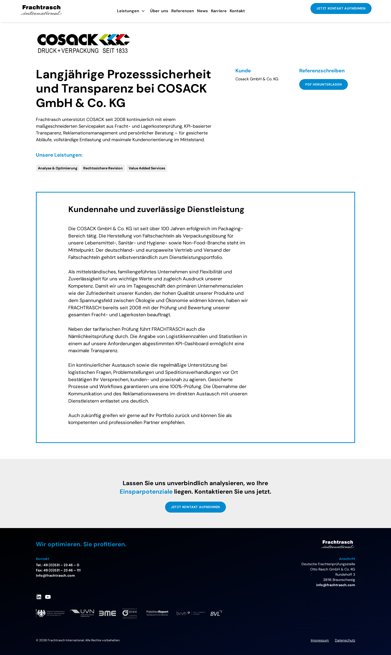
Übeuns (159, 10)
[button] (131, 11)
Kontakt (237, 10)
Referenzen (182, 10)
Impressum (320, 640)
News (202, 10)
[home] (50, 11)
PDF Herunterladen (323, 84)
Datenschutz (345, 640)
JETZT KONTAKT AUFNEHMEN (340, 8)
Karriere (219, 10)
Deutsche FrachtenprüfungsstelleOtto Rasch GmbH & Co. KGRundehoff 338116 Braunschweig (328, 572)
